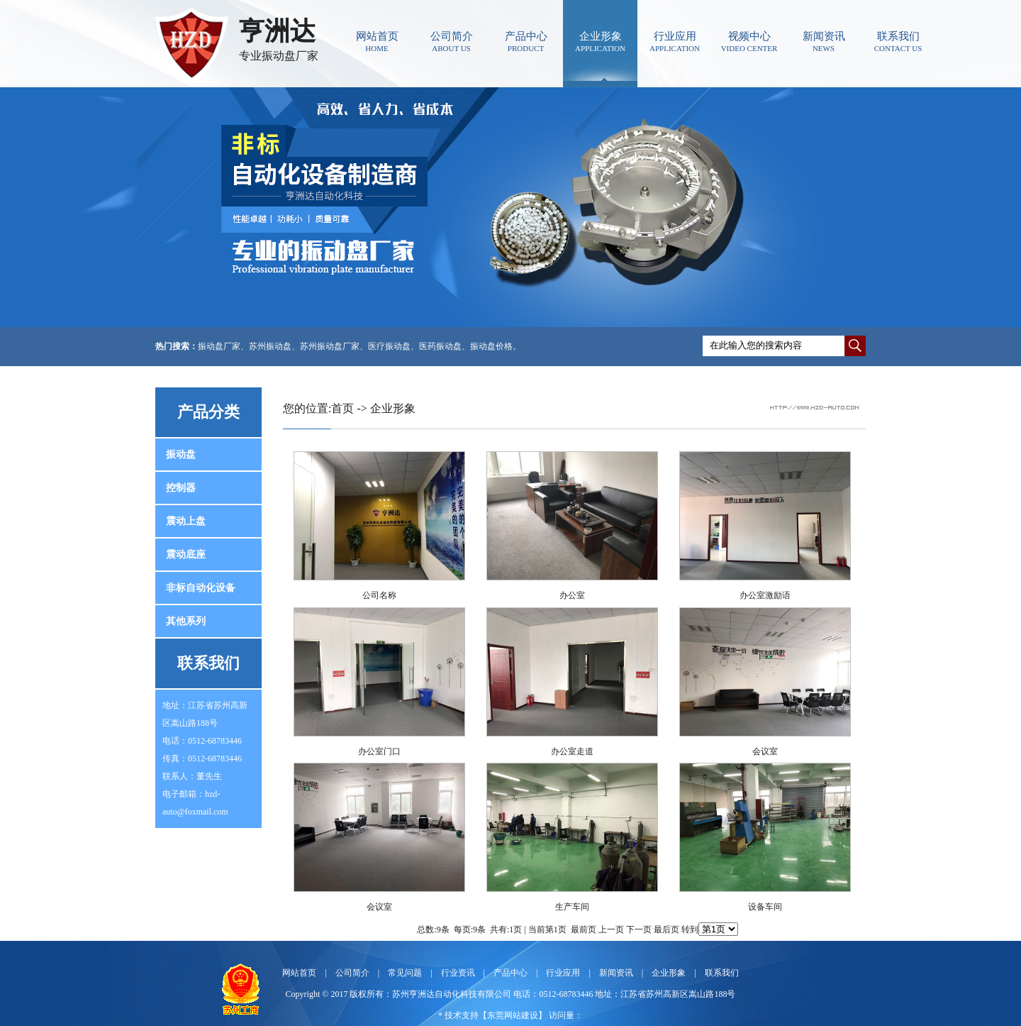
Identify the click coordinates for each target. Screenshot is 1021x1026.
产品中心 (526, 42)
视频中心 (749, 42)
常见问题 (405, 973)
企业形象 (600, 42)
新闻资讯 (823, 42)
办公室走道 (572, 751)
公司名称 (379, 595)
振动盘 (181, 454)
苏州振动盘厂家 (329, 346)
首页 (342, 408)
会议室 (765, 751)
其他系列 (186, 621)
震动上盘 (186, 521)
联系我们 (898, 42)
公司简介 (451, 42)
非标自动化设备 (200, 588)
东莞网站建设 (512, 1015)
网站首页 (377, 42)
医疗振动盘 (389, 346)
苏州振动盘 (270, 346)
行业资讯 (458, 973)
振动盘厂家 (219, 346)
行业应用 (674, 42)
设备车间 (765, 907)
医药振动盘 (440, 346)
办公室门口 (379, 751)
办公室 (572, 595)
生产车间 (572, 907)
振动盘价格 (491, 346)
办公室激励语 (765, 595)
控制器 (181, 487)
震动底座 (186, 554)
